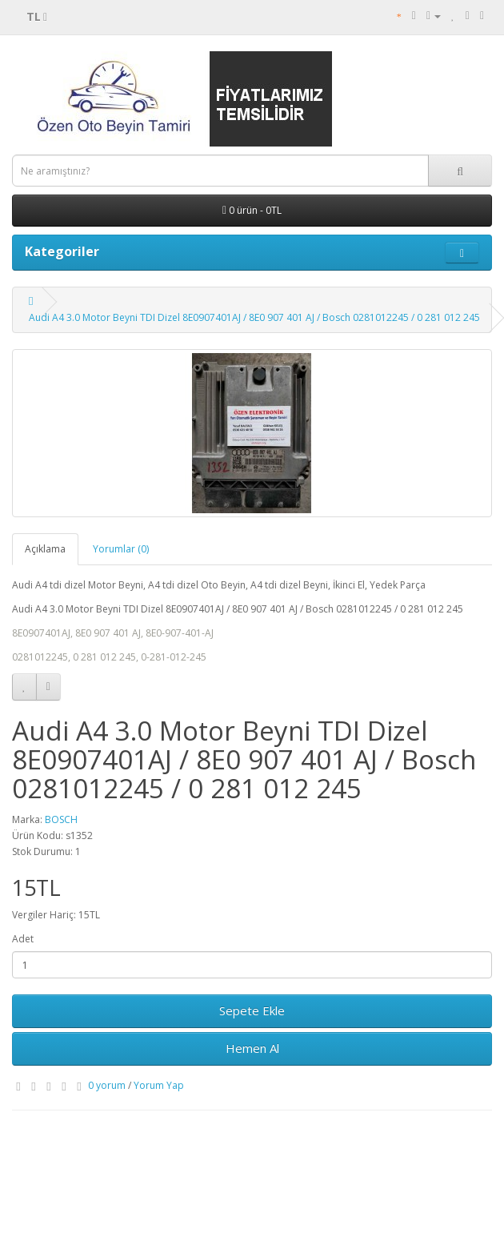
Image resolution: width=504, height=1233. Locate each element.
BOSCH (61, 819)
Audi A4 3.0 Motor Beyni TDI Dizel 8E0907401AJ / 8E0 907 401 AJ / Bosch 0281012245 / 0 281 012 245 (254, 317)
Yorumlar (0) (121, 549)
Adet (23, 939)
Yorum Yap (159, 1085)
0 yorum (107, 1085)
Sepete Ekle (252, 1010)
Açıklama (45, 549)
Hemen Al (252, 1048)
